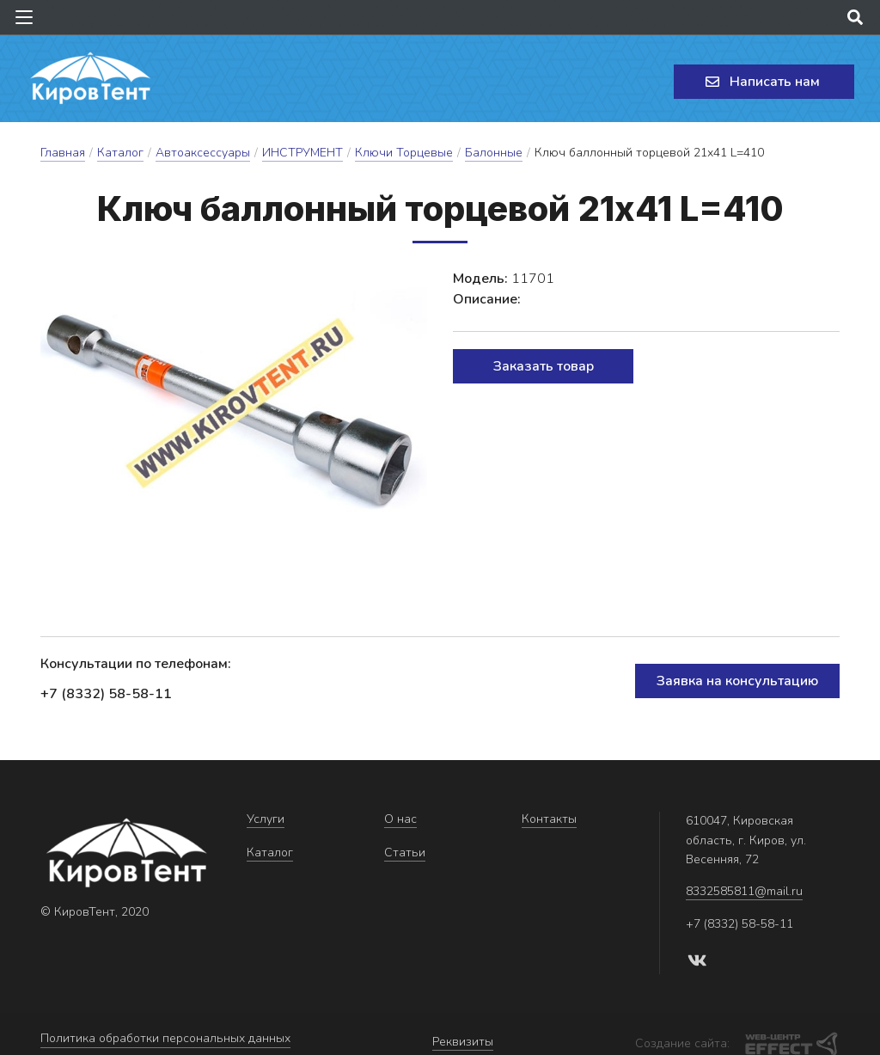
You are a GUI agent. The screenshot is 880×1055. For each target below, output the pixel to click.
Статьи (404, 852)
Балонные (493, 152)
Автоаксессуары (203, 152)
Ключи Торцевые (404, 152)
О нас (400, 819)
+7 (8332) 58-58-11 (106, 693)
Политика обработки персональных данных (165, 1034)
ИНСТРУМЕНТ (302, 152)
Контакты (549, 819)
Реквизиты (462, 1034)
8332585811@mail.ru (744, 891)
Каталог (120, 152)
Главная (62, 152)
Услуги (265, 819)
